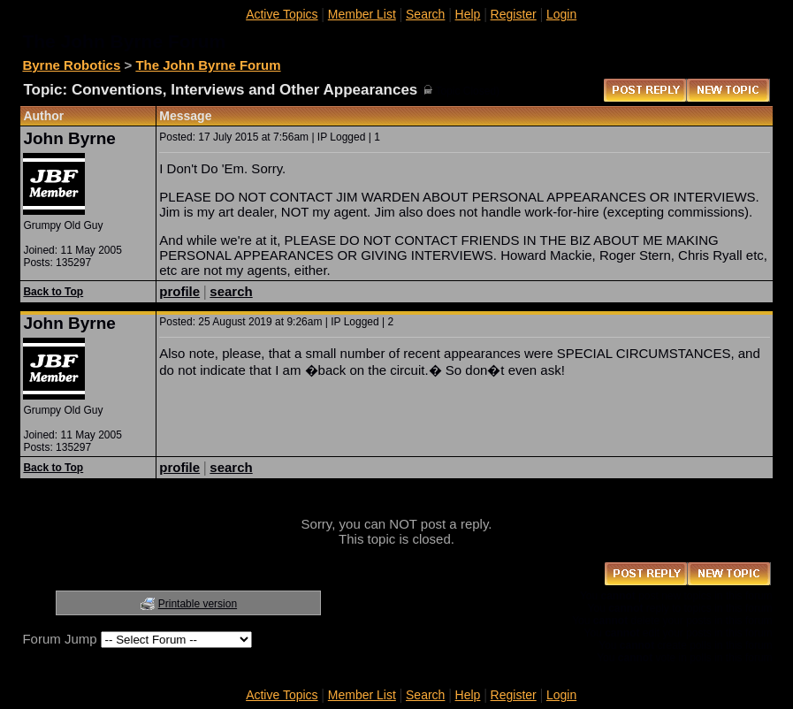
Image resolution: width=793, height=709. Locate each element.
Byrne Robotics (71, 64)
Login (561, 14)
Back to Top (53, 292)
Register (514, 14)
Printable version (197, 604)
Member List (362, 14)
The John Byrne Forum (207, 64)
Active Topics (281, 14)
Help (468, 14)
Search (425, 14)
